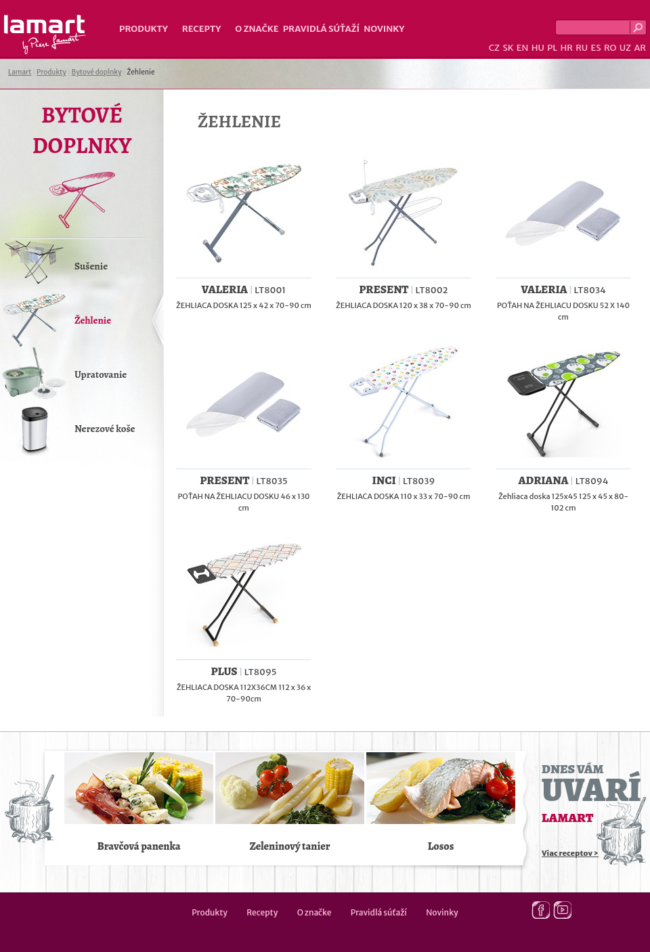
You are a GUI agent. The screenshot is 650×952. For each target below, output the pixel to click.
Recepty (201, 29)
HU (538, 47)
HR (566, 47)
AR (640, 47)
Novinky (384, 29)
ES (596, 47)
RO (610, 47)
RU (582, 47)
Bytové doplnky (97, 72)
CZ (494, 47)
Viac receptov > (570, 853)
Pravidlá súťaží (321, 29)
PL (552, 47)
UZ (625, 47)
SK (507, 47)
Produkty (143, 29)
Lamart (45, 35)
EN (523, 47)
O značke (256, 29)
